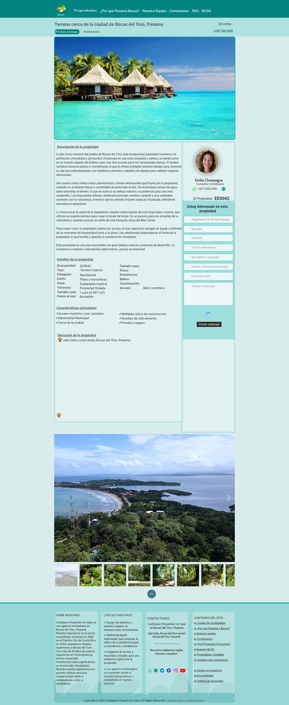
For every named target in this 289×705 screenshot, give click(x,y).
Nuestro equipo (206, 633)
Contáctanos (205, 639)
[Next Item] (228, 498)
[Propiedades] (86, 10)
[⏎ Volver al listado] (67, 31)
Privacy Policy (176, 700)
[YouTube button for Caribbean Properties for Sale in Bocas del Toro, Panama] (182, 670)
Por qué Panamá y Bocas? (214, 628)
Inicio (61, 14)
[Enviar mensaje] (209, 324)
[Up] (151, 594)
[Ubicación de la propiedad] (60, 340)
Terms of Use (195, 700)
